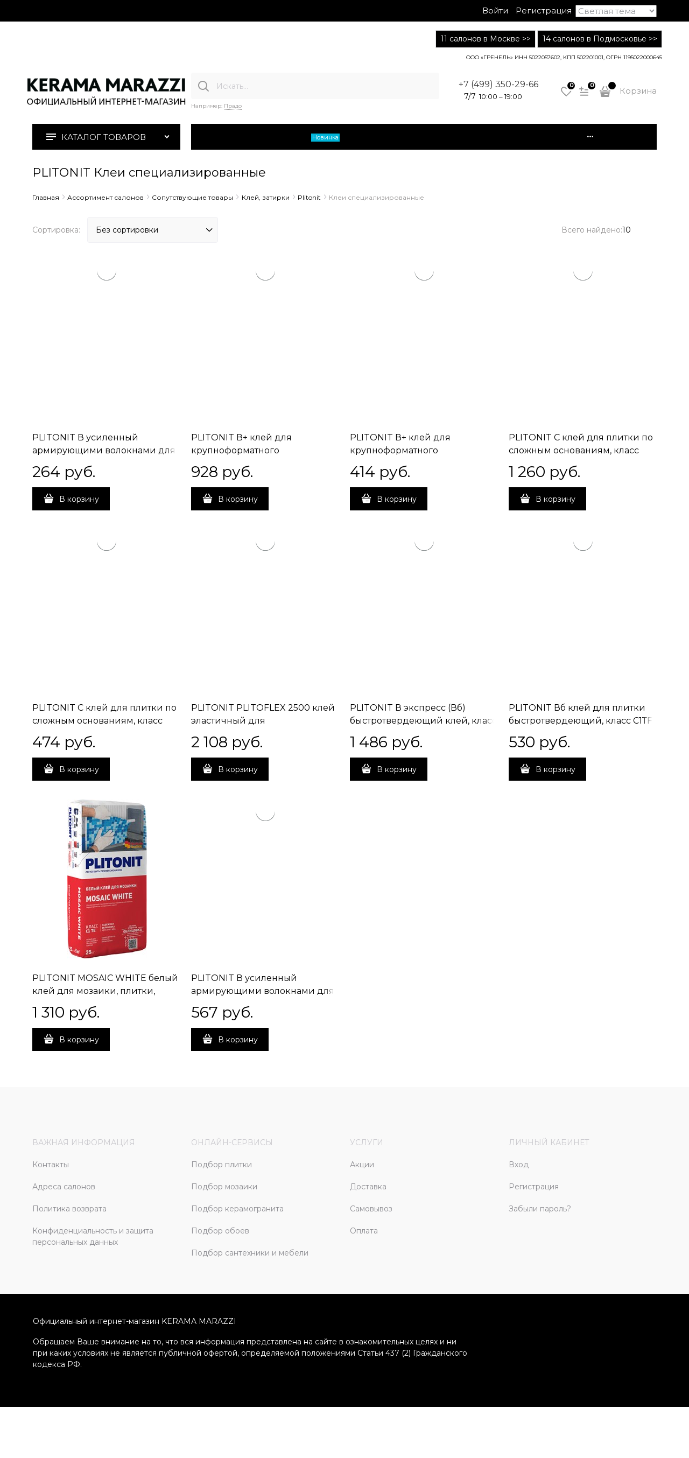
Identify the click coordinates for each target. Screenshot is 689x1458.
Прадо (233, 105)
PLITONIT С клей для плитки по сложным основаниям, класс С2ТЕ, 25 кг (581, 450)
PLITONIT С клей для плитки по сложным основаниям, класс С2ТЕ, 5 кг (104, 721)
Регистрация (544, 10)
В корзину (79, 499)
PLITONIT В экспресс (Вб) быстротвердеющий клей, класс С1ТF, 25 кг (423, 721)
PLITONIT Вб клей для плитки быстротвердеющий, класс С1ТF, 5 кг (581, 721)
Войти (495, 10)
